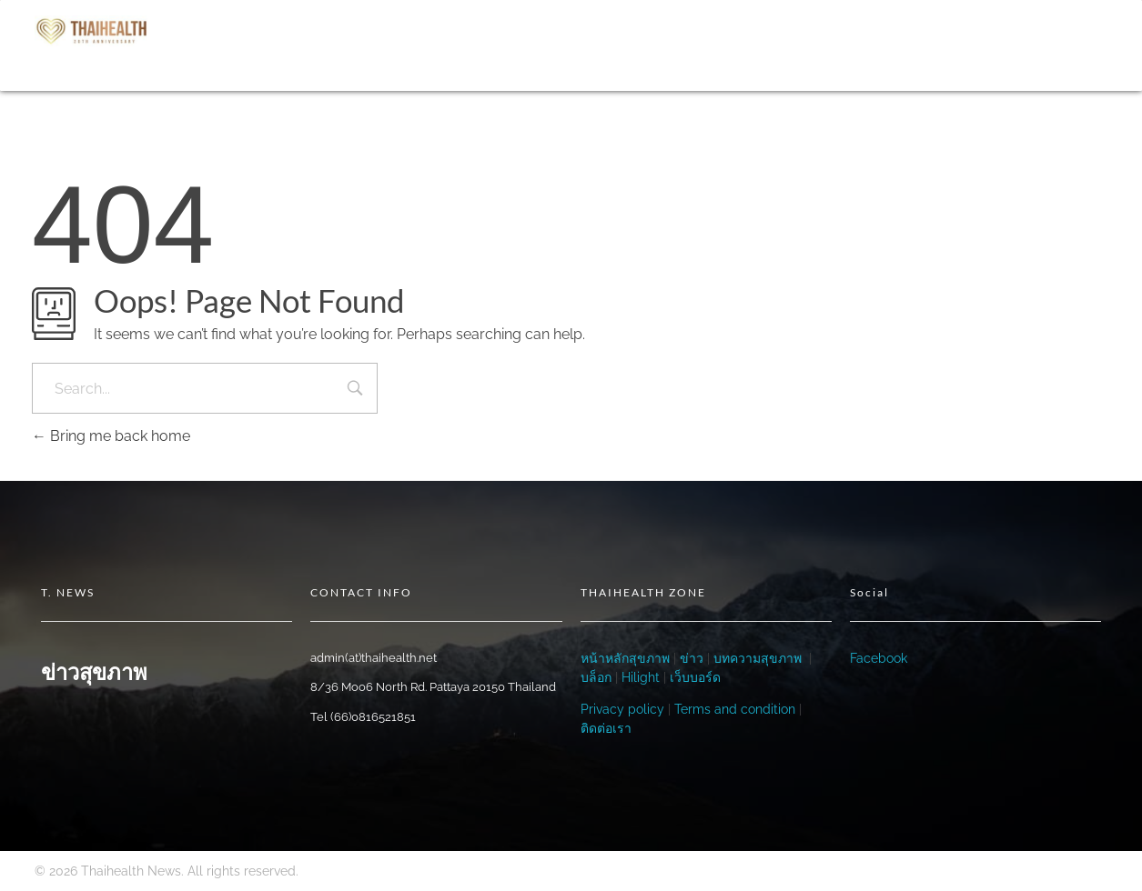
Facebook (878, 658)
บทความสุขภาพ (757, 658)
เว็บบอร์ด (695, 677)
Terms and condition (734, 709)
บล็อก (596, 677)
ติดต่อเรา (606, 728)
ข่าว (689, 658)
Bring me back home (111, 436)
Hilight (641, 677)
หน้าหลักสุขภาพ (625, 658)
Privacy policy (622, 709)
